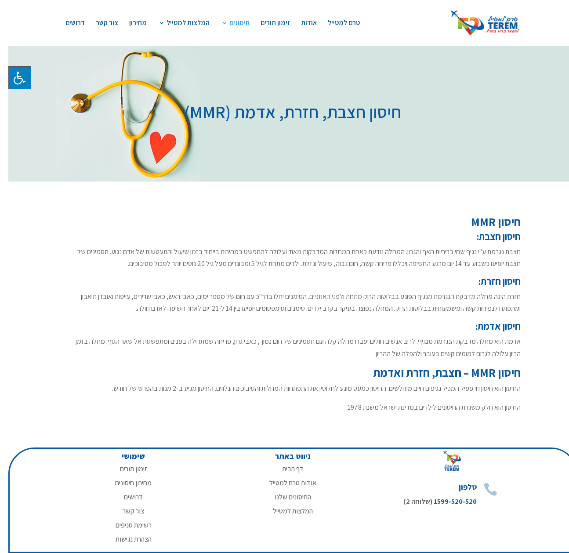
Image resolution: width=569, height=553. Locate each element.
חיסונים (231, 23)
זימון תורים (267, 23)
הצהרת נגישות (125, 539)
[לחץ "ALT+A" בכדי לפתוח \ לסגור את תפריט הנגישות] (11, 77)
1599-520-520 (446, 501)
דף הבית (284, 468)
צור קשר (98, 23)
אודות (300, 23)
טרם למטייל (335, 23)
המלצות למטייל (179, 23)
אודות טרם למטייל (284, 483)
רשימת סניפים (125, 525)
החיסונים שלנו (284, 497)
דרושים (66, 23)
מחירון (129, 23)
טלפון (459, 487)
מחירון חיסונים (125, 483)
